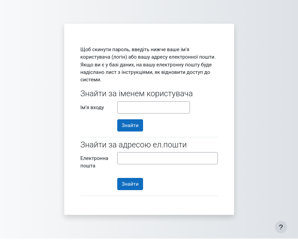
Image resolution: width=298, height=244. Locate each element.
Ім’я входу (92, 107)
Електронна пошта (94, 162)
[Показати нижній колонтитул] (281, 227)
